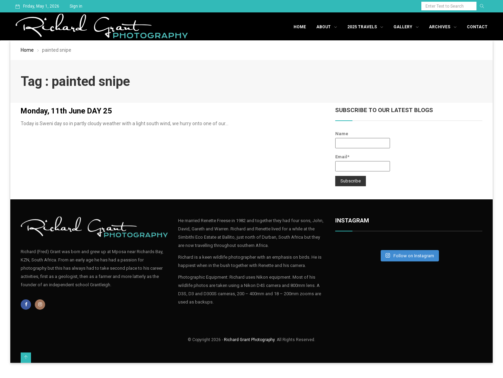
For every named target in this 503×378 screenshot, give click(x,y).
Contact (477, 26)
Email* (362, 162)
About (323, 26)
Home (300, 26)
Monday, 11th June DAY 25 (66, 111)
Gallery (402, 26)
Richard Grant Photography (249, 339)
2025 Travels (362, 26)
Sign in (76, 6)
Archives (439, 26)
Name (362, 139)
